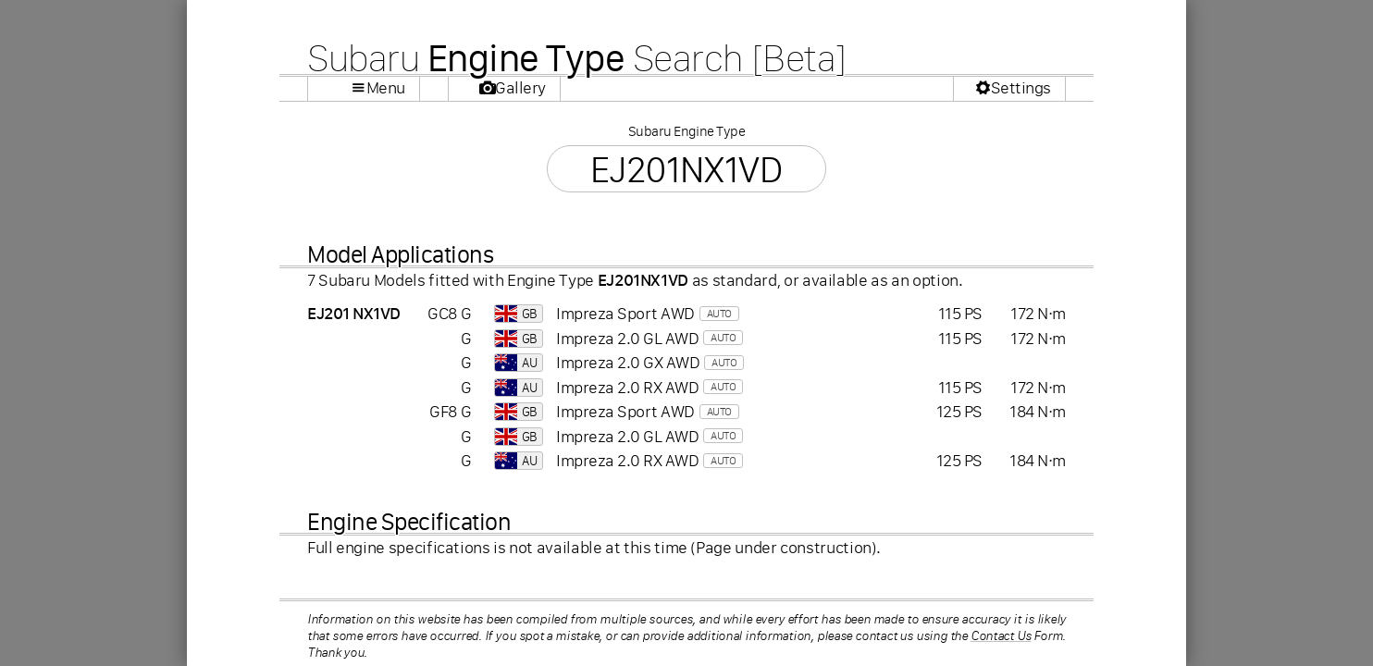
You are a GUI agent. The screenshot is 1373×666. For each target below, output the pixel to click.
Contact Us (1001, 635)
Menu (385, 88)
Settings (1021, 88)
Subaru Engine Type (686, 131)
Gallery (520, 88)
